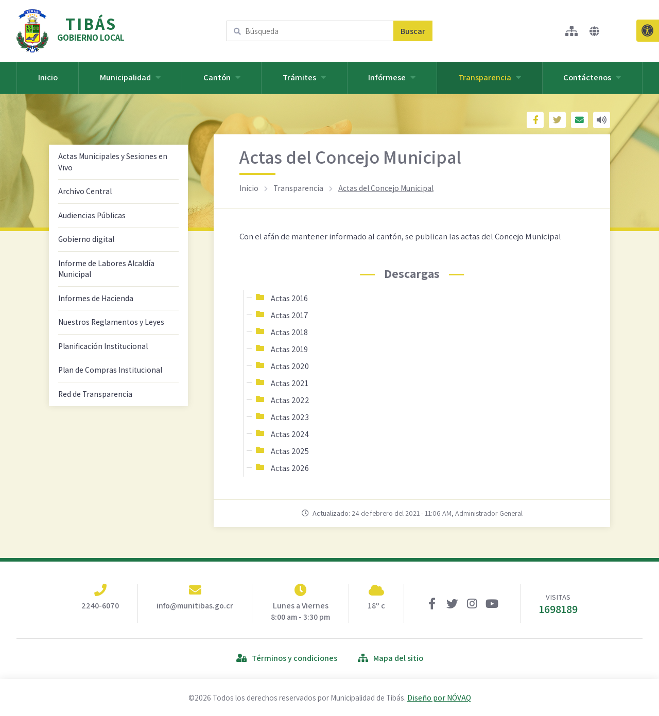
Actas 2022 (290, 400)
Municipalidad (130, 77)
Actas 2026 (290, 468)
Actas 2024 (290, 434)
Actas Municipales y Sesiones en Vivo (112, 161)
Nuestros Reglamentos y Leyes (111, 322)
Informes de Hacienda (95, 298)
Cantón (221, 77)
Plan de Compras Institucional (110, 369)
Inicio (48, 77)
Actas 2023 (290, 417)
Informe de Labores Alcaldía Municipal (106, 269)
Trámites (304, 77)
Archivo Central (85, 191)
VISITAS (558, 604)
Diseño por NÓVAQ (439, 697)
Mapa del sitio (390, 658)
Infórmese (391, 77)
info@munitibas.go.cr (195, 605)
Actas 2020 (290, 366)
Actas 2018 (289, 332)
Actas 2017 (289, 315)
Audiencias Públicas (92, 215)
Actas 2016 (289, 298)
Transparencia (489, 77)
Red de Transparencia (95, 394)
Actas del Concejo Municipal (385, 188)
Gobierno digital (86, 239)
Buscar (413, 31)
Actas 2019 (289, 349)
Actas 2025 (290, 451)
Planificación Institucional (103, 346)
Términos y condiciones (286, 658)
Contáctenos (592, 77)
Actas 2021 (289, 383)
